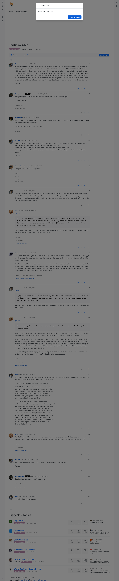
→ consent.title (74, 17)
